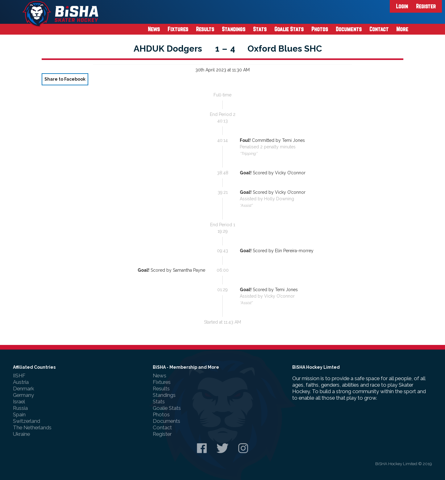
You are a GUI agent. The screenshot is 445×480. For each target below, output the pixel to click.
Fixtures (178, 29)
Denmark (23, 388)
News (154, 29)
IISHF (19, 375)
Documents (349, 29)
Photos (319, 29)
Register (426, 6)
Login (402, 6)
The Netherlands (32, 427)
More (402, 29)
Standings (233, 29)
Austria (21, 382)
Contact (379, 29)
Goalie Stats (289, 29)
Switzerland (26, 421)
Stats (260, 29)
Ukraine (21, 434)
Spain (19, 414)
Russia (20, 408)
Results (205, 29)
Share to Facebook (64, 79)
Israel (19, 401)
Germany (23, 395)
